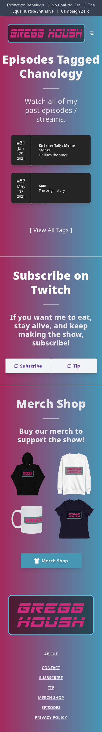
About (51, 654)
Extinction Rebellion (25, 5)
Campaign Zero (75, 11)
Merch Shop (51, 697)
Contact (51, 667)
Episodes (51, 707)
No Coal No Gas (66, 5)
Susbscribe (51, 677)
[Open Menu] (91, 33)
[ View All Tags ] (51, 230)
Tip (51, 687)
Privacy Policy (51, 717)
